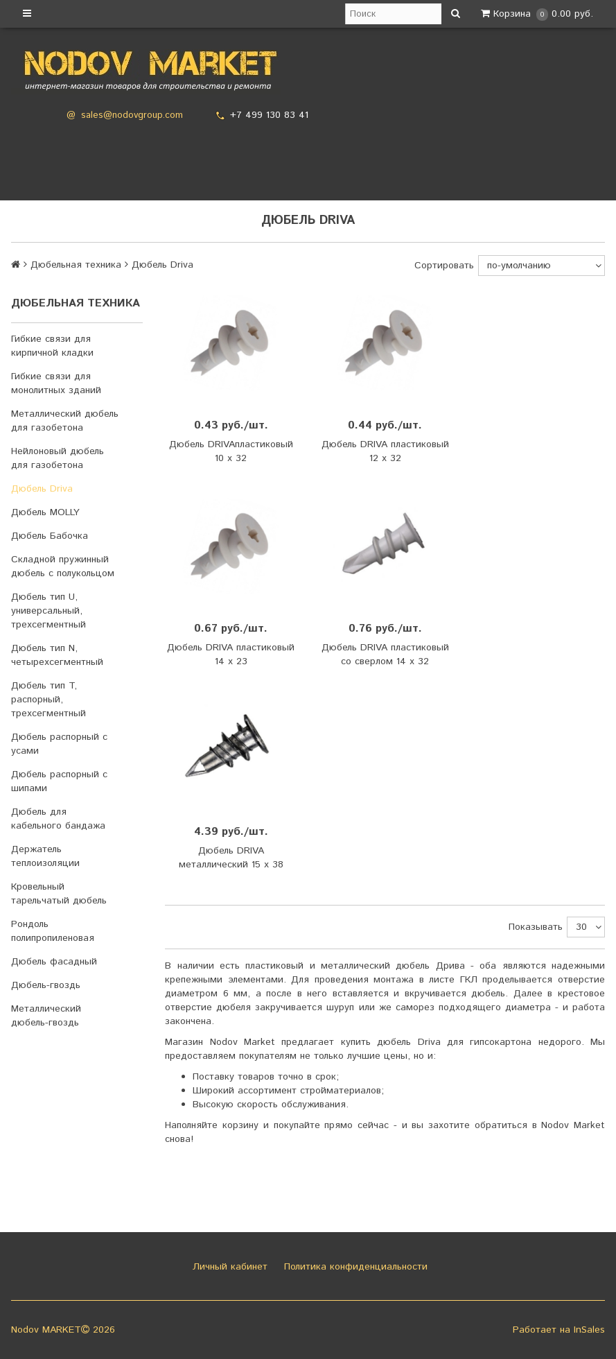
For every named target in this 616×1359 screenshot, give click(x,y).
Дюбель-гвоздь (45, 985)
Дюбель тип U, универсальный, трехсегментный (48, 611)
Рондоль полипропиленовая (52, 931)
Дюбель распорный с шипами (59, 781)
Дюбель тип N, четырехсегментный (57, 655)
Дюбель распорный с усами (59, 744)
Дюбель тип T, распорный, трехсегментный (48, 699)
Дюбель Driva (42, 489)
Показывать (536, 927)
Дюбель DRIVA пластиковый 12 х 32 (385, 451)
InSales (589, 1330)
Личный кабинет (228, 1267)
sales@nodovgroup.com (132, 115)
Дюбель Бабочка (49, 536)
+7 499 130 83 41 (269, 115)
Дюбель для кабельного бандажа (58, 819)
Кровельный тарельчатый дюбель (59, 894)
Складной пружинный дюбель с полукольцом (62, 566)
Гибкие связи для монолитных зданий (56, 383)
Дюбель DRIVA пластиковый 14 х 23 (230, 654)
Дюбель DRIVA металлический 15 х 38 (231, 858)
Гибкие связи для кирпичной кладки (52, 346)
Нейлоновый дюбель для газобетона (57, 458)
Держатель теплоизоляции (45, 856)
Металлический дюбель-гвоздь (46, 1016)
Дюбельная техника (75, 265)
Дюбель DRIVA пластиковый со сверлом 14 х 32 (385, 654)
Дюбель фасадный (54, 962)
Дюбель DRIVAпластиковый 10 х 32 (231, 451)
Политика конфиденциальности (354, 1267)
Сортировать (444, 265)
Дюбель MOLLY (45, 512)
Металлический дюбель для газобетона (64, 421)
